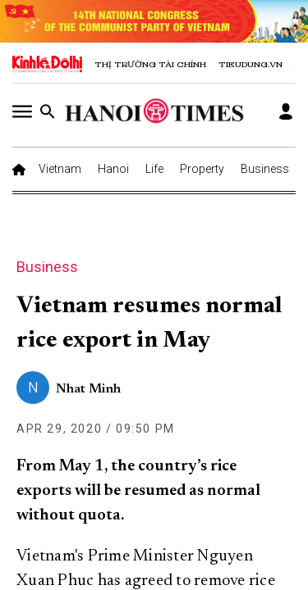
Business (265, 168)
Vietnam (60, 168)
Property (202, 168)
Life (154, 168)
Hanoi (113, 168)
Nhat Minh (88, 389)
